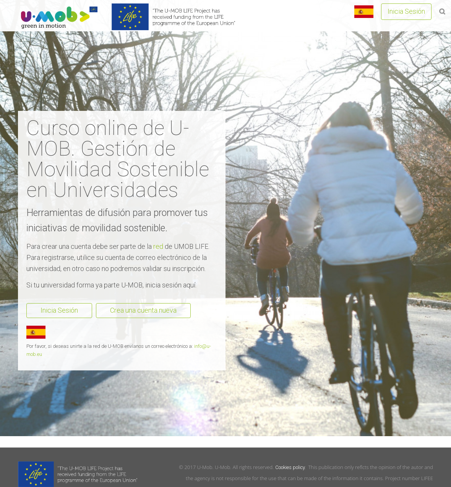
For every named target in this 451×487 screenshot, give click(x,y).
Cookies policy (290, 467)
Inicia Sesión (406, 11)
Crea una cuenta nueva (143, 310)
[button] (442, 11)
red (158, 246)
